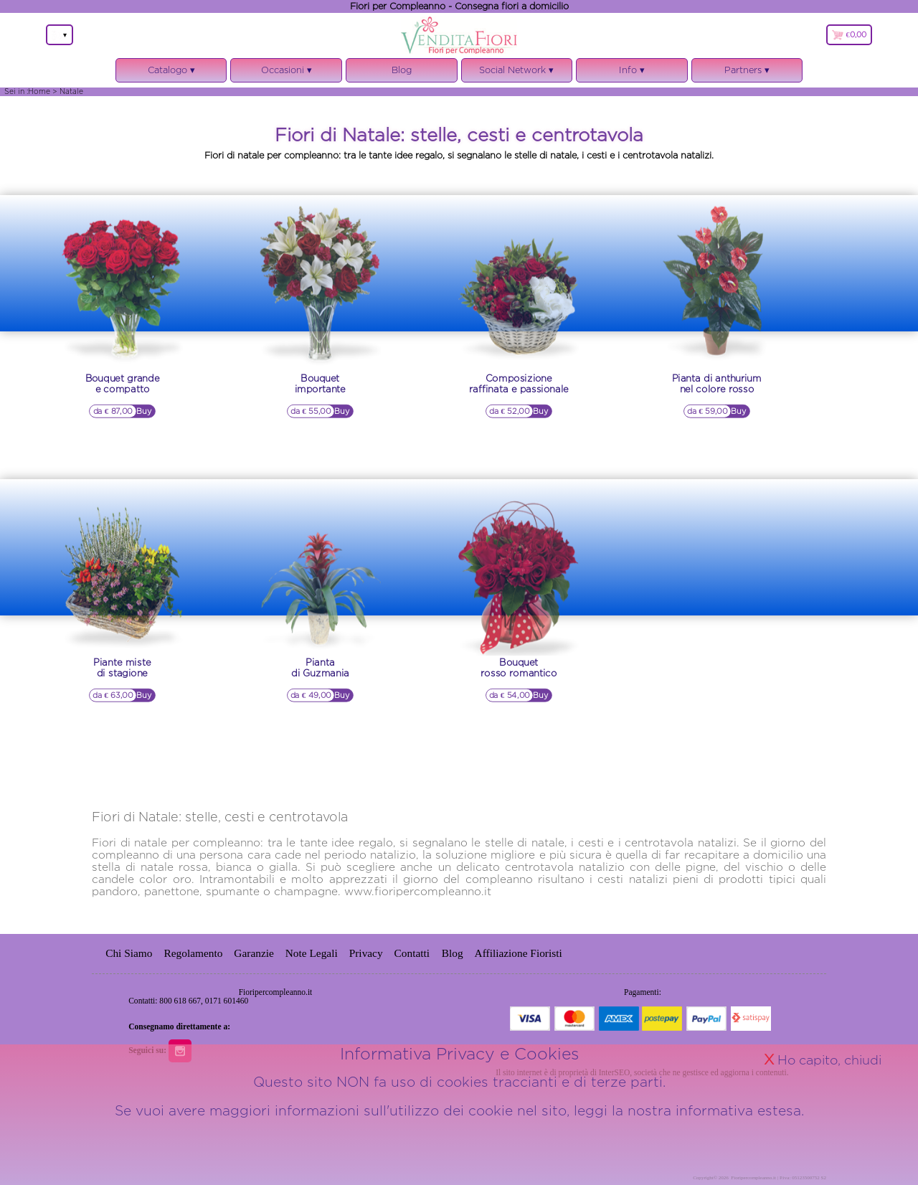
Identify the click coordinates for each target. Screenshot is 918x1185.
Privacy (366, 953)
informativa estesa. (740, 1173)
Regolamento (193, 953)
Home (39, 91)
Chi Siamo (128, 953)
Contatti (413, 953)
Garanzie (253, 953)
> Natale (67, 91)
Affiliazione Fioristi (518, 953)
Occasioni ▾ (286, 73)
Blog (402, 70)
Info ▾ (632, 73)
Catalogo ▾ (171, 73)
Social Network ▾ (517, 73)
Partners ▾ (747, 70)
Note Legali (311, 953)
